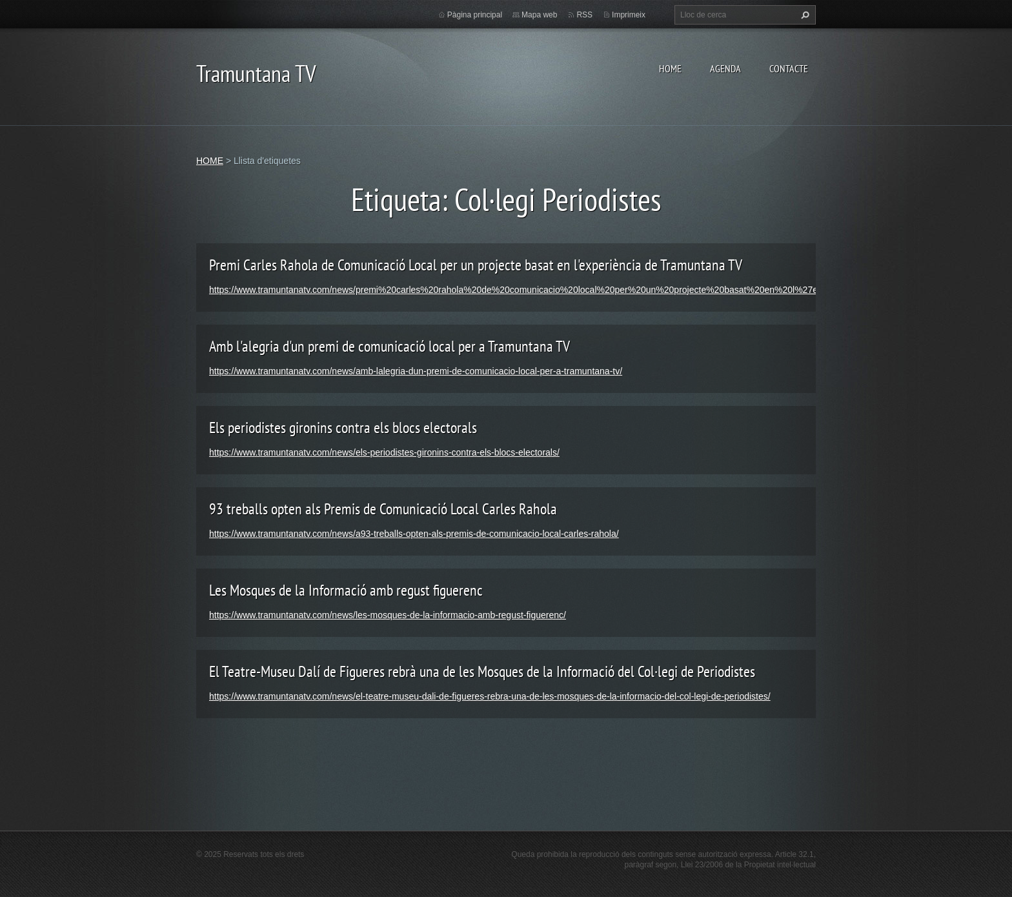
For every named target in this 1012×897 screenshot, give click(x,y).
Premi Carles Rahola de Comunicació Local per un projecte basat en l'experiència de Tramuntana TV (475, 265)
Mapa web (539, 14)
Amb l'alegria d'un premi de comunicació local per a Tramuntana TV (389, 346)
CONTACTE (788, 68)
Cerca (803, 15)
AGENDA (725, 68)
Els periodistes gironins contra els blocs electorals (343, 428)
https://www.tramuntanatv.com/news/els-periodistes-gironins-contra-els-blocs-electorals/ (384, 452)
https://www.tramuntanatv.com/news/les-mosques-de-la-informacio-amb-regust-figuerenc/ (387, 615)
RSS (584, 14)
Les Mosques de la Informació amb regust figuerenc (346, 590)
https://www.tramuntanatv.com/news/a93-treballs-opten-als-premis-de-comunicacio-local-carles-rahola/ (414, 534)
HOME (670, 68)
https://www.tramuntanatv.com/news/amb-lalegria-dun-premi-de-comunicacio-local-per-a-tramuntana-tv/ (415, 371)
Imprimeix (628, 14)
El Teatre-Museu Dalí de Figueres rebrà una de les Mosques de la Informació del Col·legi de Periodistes (482, 671)
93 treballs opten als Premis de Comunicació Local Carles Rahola (383, 509)
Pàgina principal (474, 14)
